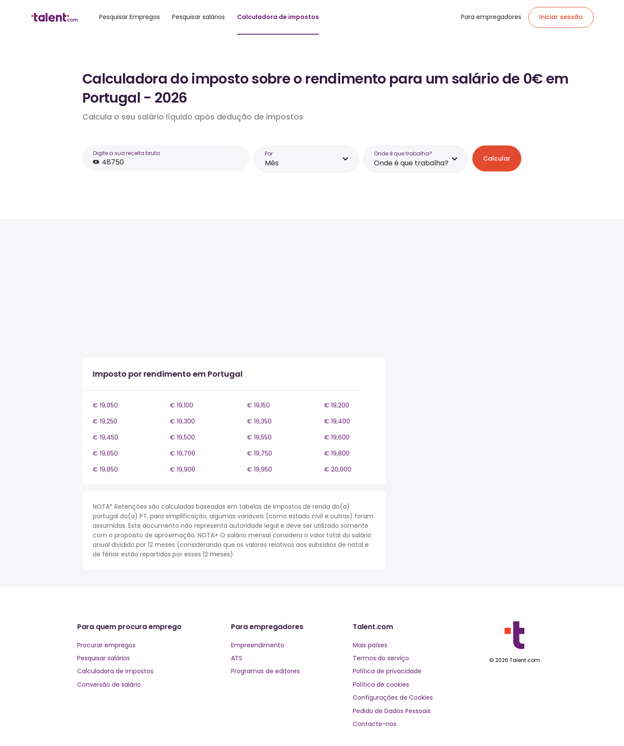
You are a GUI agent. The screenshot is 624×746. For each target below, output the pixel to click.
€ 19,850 (105, 469)
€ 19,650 (105, 453)
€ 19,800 (337, 453)
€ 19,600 (337, 437)
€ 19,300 (182, 421)
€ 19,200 (336, 405)
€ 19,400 (337, 421)
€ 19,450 (105, 437)
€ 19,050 (105, 405)
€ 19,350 (259, 421)
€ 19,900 (182, 469)
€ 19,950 (259, 469)
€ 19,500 (182, 437)
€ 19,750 (259, 453)
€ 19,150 (258, 405)
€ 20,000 (337, 469)
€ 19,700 (182, 453)
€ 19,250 (105, 421)
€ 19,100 (181, 405)
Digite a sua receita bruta (126, 153)
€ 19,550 (259, 437)
